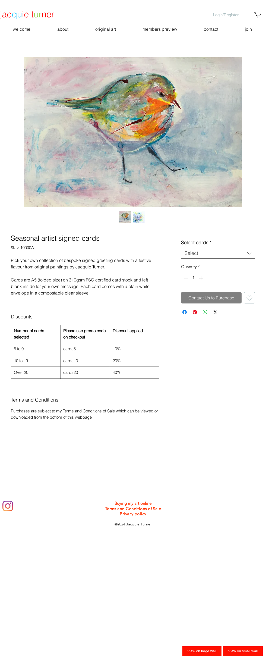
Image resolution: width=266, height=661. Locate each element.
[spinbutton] (193, 278)
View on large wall (201, 651)
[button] (257, 14)
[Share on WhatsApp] (205, 312)
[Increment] (201, 278)
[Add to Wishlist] (249, 297)
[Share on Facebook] (184, 312)
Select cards (196, 243)
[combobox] (218, 253)
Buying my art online (133, 503)
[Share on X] (215, 312)
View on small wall (243, 651)
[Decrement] (185, 278)
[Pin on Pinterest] (195, 312)
